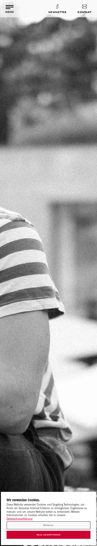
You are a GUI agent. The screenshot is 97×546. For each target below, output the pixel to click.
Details (48, 525)
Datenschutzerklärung (19, 519)
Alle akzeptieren (48, 534)
